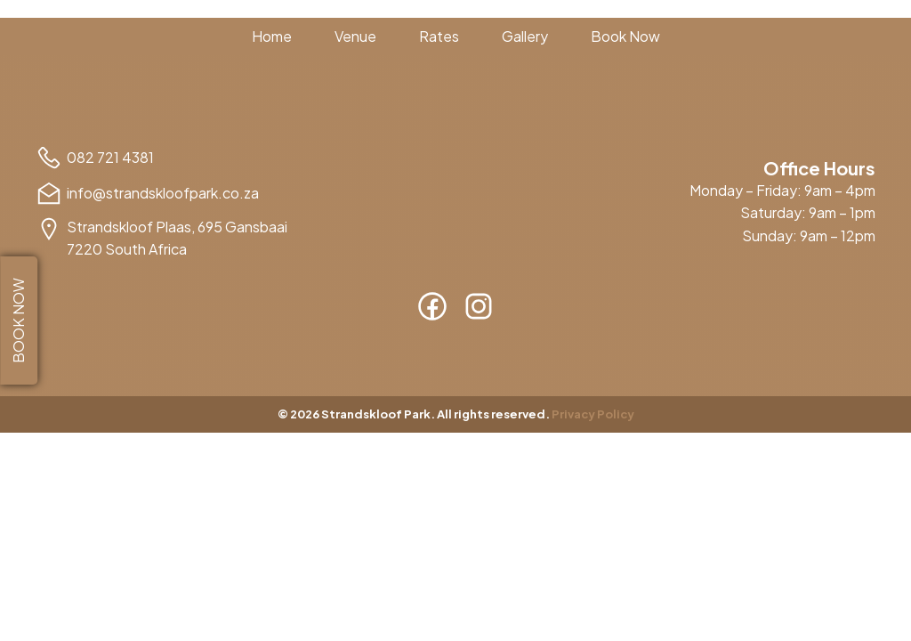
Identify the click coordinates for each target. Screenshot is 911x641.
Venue (355, 36)
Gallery (525, 36)
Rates (439, 36)
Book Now (625, 36)
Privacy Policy (593, 414)
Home (272, 36)
